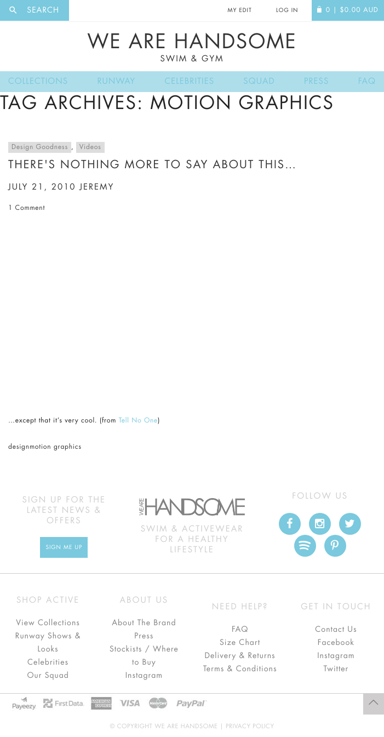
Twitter (336, 669)
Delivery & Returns (240, 656)
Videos (90, 147)
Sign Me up (63, 547)
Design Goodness (40, 147)
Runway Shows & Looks (48, 642)
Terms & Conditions (240, 669)
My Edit (239, 10)
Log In (287, 10)
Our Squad (47, 675)
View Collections (48, 623)
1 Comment (26, 208)
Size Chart (240, 643)
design (19, 447)
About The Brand (144, 623)
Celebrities (189, 81)
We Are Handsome (192, 47)
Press (316, 81)
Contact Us (336, 629)
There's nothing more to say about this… (152, 164)
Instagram (144, 675)
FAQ (367, 81)
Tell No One (138, 421)
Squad (258, 81)
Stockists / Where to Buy (144, 655)
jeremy (96, 187)
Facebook (336, 643)
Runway (116, 81)
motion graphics (56, 447)
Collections (38, 81)
